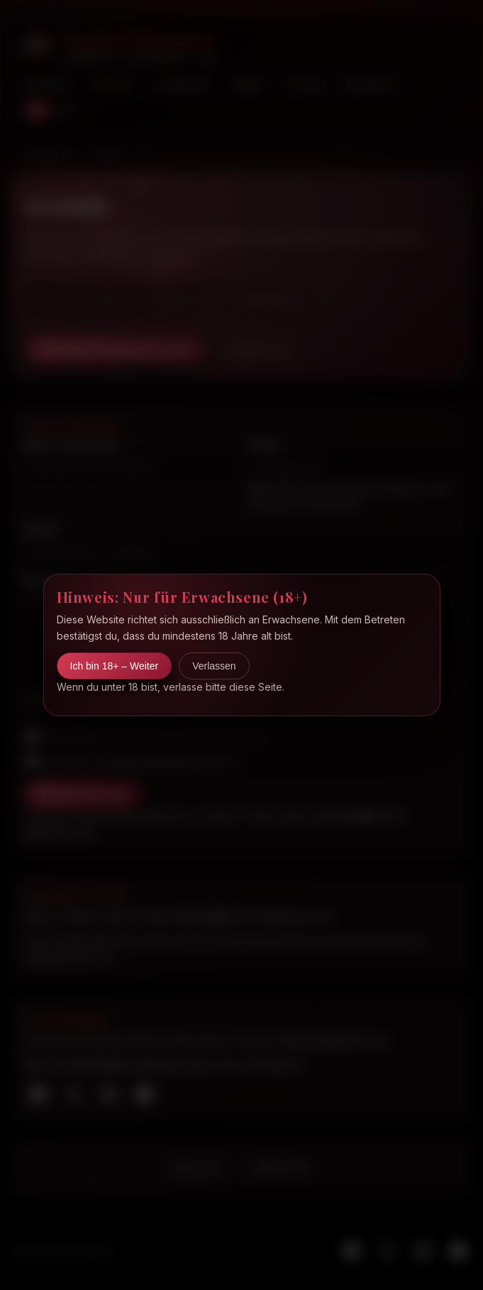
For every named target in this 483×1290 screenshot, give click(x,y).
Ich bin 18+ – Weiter (114, 666)
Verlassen (213, 666)
